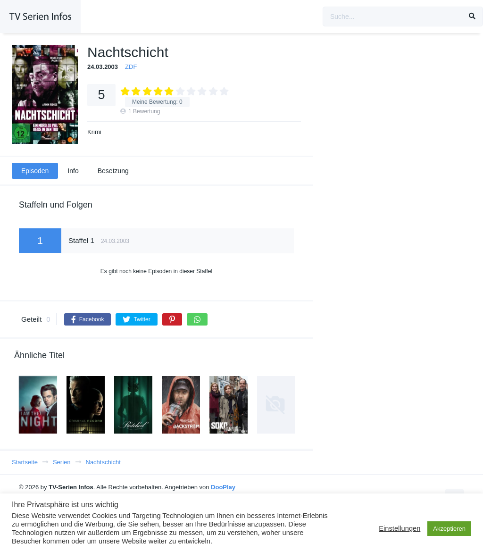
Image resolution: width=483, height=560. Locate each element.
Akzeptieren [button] (449, 528)
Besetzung (113, 171)
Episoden (35, 171)
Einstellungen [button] (399, 528)
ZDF (131, 66)
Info (72, 171)
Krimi (94, 132)
